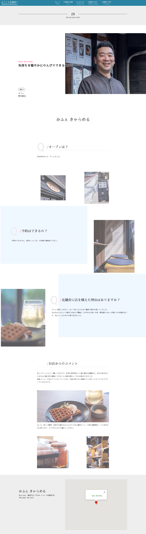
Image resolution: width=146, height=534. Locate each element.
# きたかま (80, 3)
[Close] (104, 492)
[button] (96, 503)
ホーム (57, 3)
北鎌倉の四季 (106, 3)
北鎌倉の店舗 (68, 3)
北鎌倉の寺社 (93, 3)
